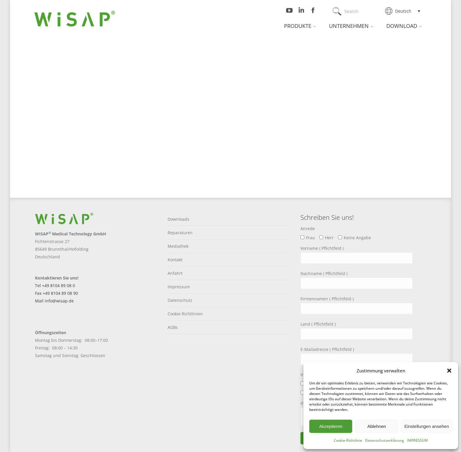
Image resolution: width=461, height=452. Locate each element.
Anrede (307, 228)
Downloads (178, 219)
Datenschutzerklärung (384, 440)
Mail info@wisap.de (54, 301)
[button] (449, 371)
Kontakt (175, 259)
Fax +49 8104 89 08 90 (56, 293)
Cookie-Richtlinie (348, 440)
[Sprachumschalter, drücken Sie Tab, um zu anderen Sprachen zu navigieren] (407, 11)
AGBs (173, 327)
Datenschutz (180, 300)
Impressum (179, 286)
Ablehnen (376, 426)
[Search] (357, 11)
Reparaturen (180, 232)
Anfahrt (175, 273)
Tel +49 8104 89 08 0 (55, 285)
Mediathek (178, 246)
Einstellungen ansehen (426, 426)
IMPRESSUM (417, 440)
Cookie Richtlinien (185, 314)
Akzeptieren (330, 426)
